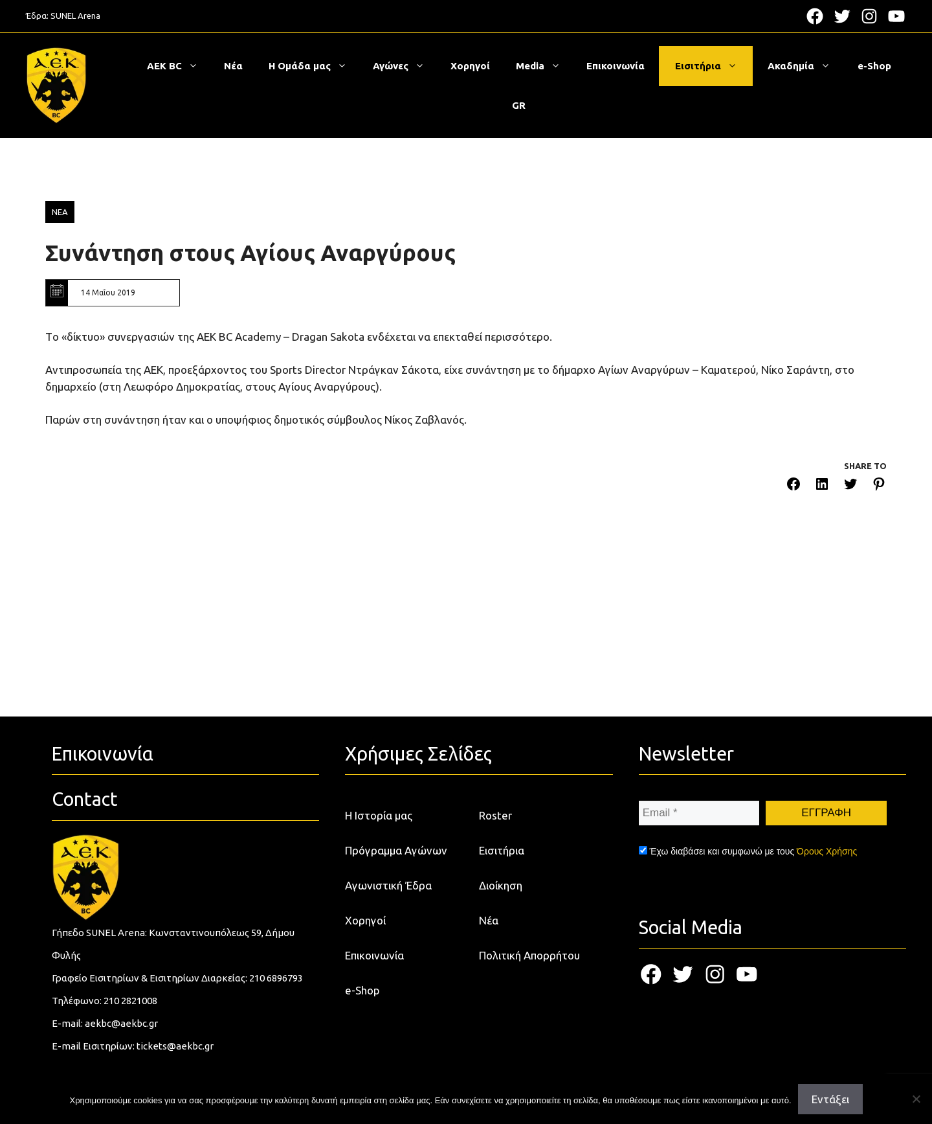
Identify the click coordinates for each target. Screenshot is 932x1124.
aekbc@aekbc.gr (121, 1023)
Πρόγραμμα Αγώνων (396, 850)
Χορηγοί (470, 65)
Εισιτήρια (712, 66)
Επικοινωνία (615, 65)
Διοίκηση (500, 885)
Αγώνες (405, 66)
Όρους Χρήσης (827, 851)
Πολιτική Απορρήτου (529, 955)
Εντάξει (830, 1099)
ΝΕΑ (60, 211)
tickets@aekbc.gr (175, 1045)
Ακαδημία (805, 66)
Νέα (233, 65)
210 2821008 (130, 1000)
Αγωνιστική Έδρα (388, 885)
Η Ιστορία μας (378, 815)
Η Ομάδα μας (314, 66)
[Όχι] (915, 1098)
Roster (495, 815)
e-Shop (874, 65)
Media (544, 66)
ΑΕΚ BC (179, 66)
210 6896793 (276, 977)
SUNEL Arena (75, 15)
